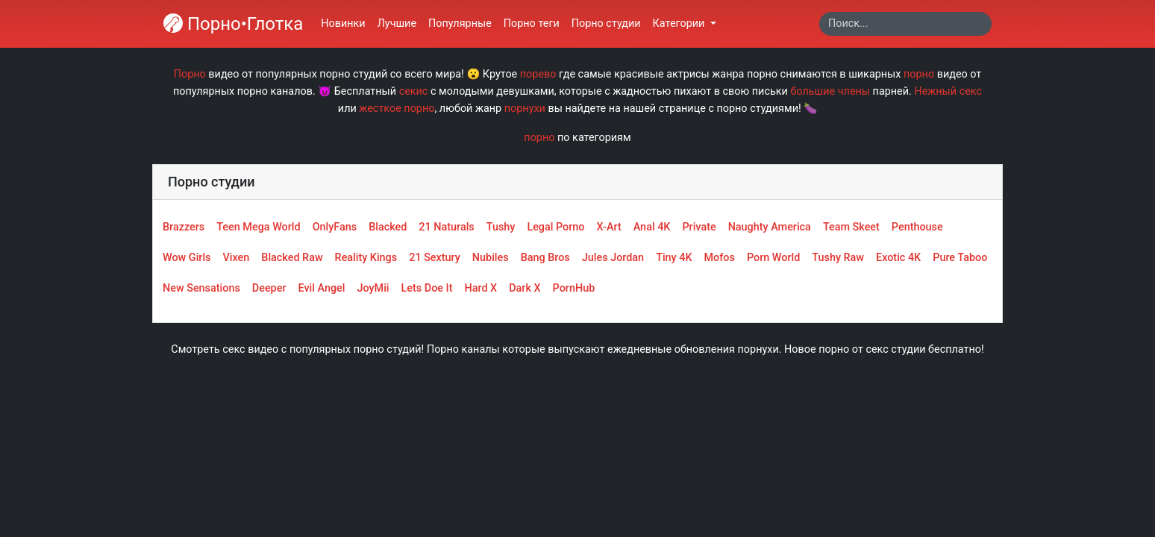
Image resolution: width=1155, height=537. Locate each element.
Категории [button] (680, 23)
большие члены (830, 91)
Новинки (343, 23)
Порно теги (532, 23)
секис (413, 91)
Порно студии (606, 23)
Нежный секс (948, 91)
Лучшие (397, 23)
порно (919, 74)
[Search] (905, 24)
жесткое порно (396, 108)
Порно (190, 74)
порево (538, 74)
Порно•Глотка (233, 23)
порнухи (524, 108)
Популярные (460, 23)
